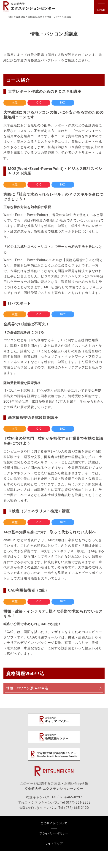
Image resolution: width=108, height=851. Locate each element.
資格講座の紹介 (36, 17)
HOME (10, 17)
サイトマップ (54, 843)
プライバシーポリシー (54, 833)
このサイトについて (54, 823)
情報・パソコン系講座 (59, 17)
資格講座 (21, 17)
